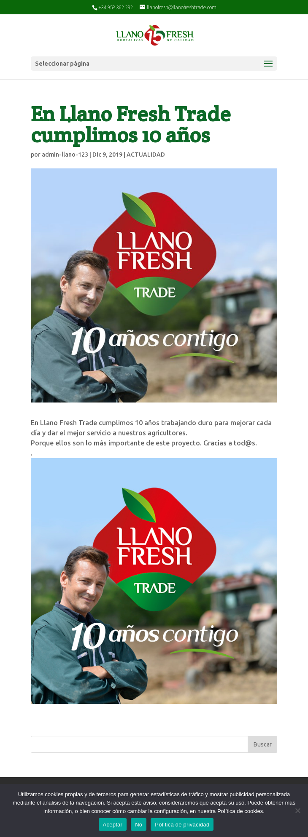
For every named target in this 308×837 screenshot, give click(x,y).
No (138, 824)
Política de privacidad (182, 824)
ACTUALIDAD (146, 154)
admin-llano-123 (65, 154)
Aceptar (113, 824)
